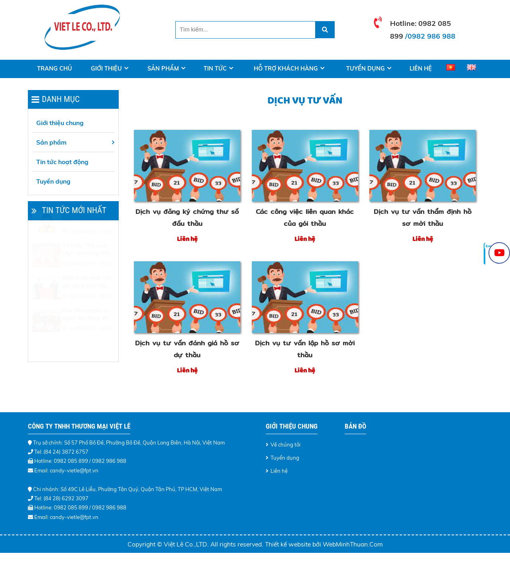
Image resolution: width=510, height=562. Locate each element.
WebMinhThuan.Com (353, 544)
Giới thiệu (106, 68)
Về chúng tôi (285, 444)
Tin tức (215, 68)
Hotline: (404, 23)
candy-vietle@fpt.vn (74, 517)
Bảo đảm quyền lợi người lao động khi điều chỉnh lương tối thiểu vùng (87, 333)
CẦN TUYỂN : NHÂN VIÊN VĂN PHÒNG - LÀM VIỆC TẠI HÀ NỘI (88, 236)
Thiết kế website (288, 544)
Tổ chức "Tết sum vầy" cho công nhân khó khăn (88, 268)
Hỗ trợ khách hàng (286, 68)
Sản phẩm (163, 68)
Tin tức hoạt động (62, 162)
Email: (42, 517)
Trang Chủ (54, 68)
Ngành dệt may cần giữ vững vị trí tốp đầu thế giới (87, 301)
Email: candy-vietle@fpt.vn (66, 470)
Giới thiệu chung (60, 123)
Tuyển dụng (365, 68)
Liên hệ (421, 68)
